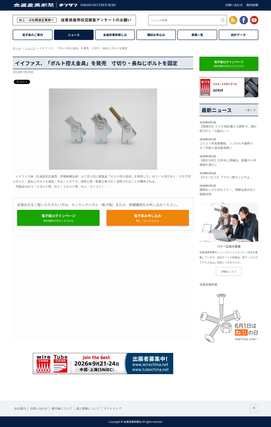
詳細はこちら (228, 271)
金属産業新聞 (208, 284)
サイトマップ (112, 408)
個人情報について (88, 408)
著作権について (61, 408)
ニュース (74, 35)
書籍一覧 (197, 35)
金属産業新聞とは (115, 35)
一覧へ (248, 110)
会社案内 (20, 408)
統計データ (238, 35)
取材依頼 (252, 5)
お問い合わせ (234, 5)
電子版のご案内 (32, 35)
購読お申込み (156, 35)
